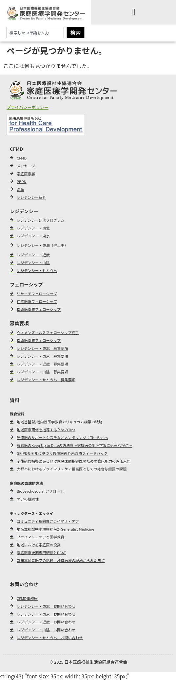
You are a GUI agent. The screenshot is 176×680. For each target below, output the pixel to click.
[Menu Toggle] (133, 12)
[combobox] (35, 32)
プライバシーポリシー (28, 107)
